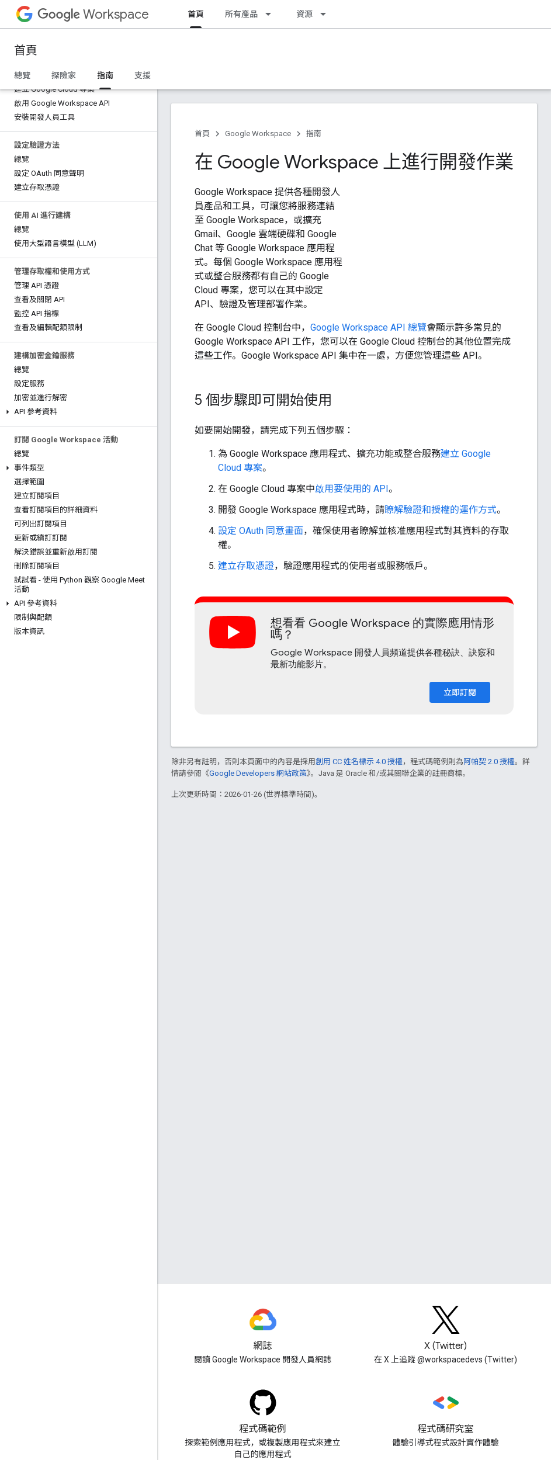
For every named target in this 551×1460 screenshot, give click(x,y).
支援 (142, 75)
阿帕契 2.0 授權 (489, 761)
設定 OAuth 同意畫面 (260, 530)
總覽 (22, 75)
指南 (313, 133)
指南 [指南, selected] (105, 75)
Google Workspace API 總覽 (368, 327)
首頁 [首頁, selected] (196, 14)
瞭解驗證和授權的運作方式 (440, 509)
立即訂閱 (459, 692)
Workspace (93, 14)
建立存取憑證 (246, 565)
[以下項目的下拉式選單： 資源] (327, 14)
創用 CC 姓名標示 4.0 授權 (359, 761)
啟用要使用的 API (352, 488)
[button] (76, 412)
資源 (304, 14)
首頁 (25, 50)
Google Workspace (258, 133)
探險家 (63, 75)
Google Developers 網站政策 (258, 773)
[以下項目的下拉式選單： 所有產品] (272, 14)
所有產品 (241, 14)
